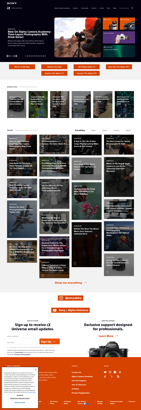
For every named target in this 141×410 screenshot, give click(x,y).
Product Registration (81, 393)
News (75, 389)
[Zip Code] (22, 342)
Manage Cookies (20, 402)
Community (84, 8)
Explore (75, 8)
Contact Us (76, 372)
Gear (108, 8)
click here (17, 354)
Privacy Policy (19, 352)
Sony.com (132, 401)
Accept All (20, 395)
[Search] (132, 8)
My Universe (124, 8)
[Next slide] (15, 55)
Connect (93, 8)
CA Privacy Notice (25, 354)
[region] (20, 387)
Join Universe (79, 384)
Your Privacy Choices (82, 403)
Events (102, 8)
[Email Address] (22, 336)
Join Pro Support (79, 380)
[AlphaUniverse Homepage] (14, 8)
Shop (114, 8)
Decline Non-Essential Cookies (20, 398)
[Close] (36, 370)
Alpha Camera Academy (62, 8)
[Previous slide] (9, 55)
